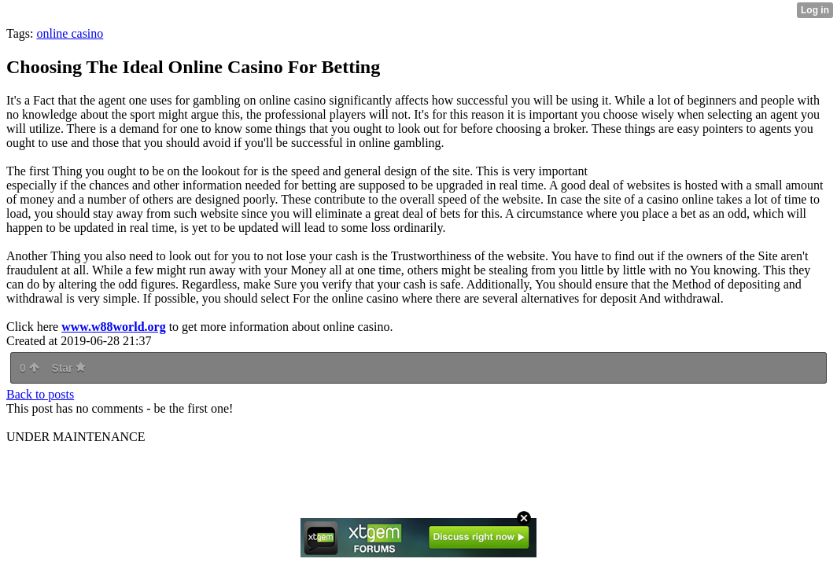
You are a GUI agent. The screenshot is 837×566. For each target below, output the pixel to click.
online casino (69, 33)
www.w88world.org (113, 326)
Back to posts (40, 394)
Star (68, 368)
